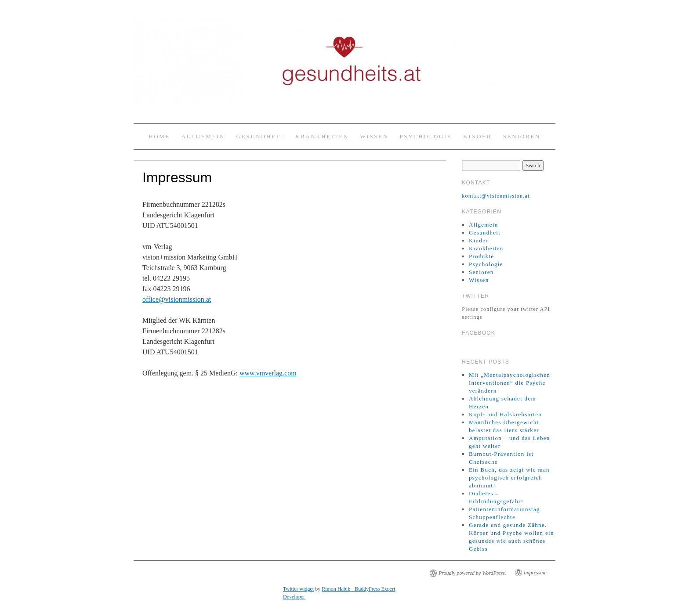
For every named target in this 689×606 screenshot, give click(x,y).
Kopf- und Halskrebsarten (505, 414)
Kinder (477, 136)
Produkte (481, 256)
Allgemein (203, 136)
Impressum (535, 573)
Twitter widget (298, 589)
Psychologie (425, 136)
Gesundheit (260, 136)
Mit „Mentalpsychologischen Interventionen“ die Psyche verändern (509, 383)
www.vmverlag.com (268, 373)
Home (159, 136)
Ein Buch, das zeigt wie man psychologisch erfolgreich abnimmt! (509, 477)
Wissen (374, 136)
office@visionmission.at (176, 299)
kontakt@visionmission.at (495, 196)
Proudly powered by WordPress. (472, 573)
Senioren (521, 136)
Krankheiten (322, 136)
